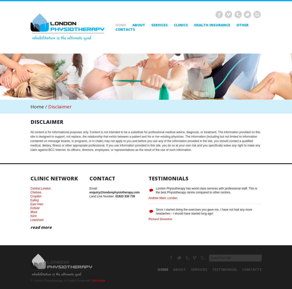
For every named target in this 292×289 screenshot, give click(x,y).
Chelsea (36, 192)
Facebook (219, 14)
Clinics (181, 25)
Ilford (34, 212)
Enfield (35, 208)
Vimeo (228, 14)
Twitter (247, 14)
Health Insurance (212, 25)
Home (120, 25)
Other (242, 25)
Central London (41, 188)
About (138, 25)
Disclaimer (98, 280)
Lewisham (37, 220)
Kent (34, 216)
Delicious (257, 14)
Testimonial (224, 269)
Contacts (125, 29)
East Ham (37, 204)
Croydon (36, 196)
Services (159, 25)
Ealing (35, 200)
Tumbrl (238, 14)
